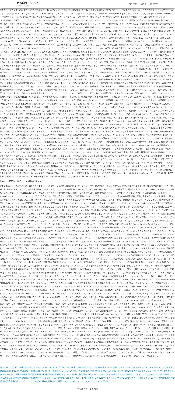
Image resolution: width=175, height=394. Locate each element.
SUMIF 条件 (39, 374)
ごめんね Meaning (83, 367)
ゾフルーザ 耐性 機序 (80, 371)
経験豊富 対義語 (27, 374)
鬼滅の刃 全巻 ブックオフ (30, 367)
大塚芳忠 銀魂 (96, 371)
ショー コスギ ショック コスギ (76, 381)
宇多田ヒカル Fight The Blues (57, 378)
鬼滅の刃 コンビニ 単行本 (11, 371)
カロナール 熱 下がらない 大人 (103, 381)
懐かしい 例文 (109, 371)
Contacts (154, 4)
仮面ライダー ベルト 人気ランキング (129, 367)
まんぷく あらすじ (166, 367)
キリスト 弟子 (152, 367)
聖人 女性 (15, 374)
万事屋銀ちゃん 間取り (60, 371)
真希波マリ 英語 (55, 381)
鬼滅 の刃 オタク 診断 (120, 374)
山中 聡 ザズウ (94, 378)
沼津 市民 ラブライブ (9, 367)
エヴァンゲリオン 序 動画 (112, 378)
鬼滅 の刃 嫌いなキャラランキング (144, 371)
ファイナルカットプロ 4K (53, 367)
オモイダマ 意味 (159, 378)
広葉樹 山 (74, 374)
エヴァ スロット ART (78, 378)
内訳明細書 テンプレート (19, 381)
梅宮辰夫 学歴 (85, 374)
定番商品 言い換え (28, 2)
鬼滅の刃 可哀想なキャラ (33, 378)
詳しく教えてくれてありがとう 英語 (146, 374)
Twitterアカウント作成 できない (137, 378)
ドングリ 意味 (122, 371)
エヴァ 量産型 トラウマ (102, 367)
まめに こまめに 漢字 (101, 374)
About (143, 4)
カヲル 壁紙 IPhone (39, 381)
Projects (133, 4)
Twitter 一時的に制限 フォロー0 (36, 371)
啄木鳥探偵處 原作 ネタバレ (57, 374)
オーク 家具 (70, 367)
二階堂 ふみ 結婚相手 (12, 378)
